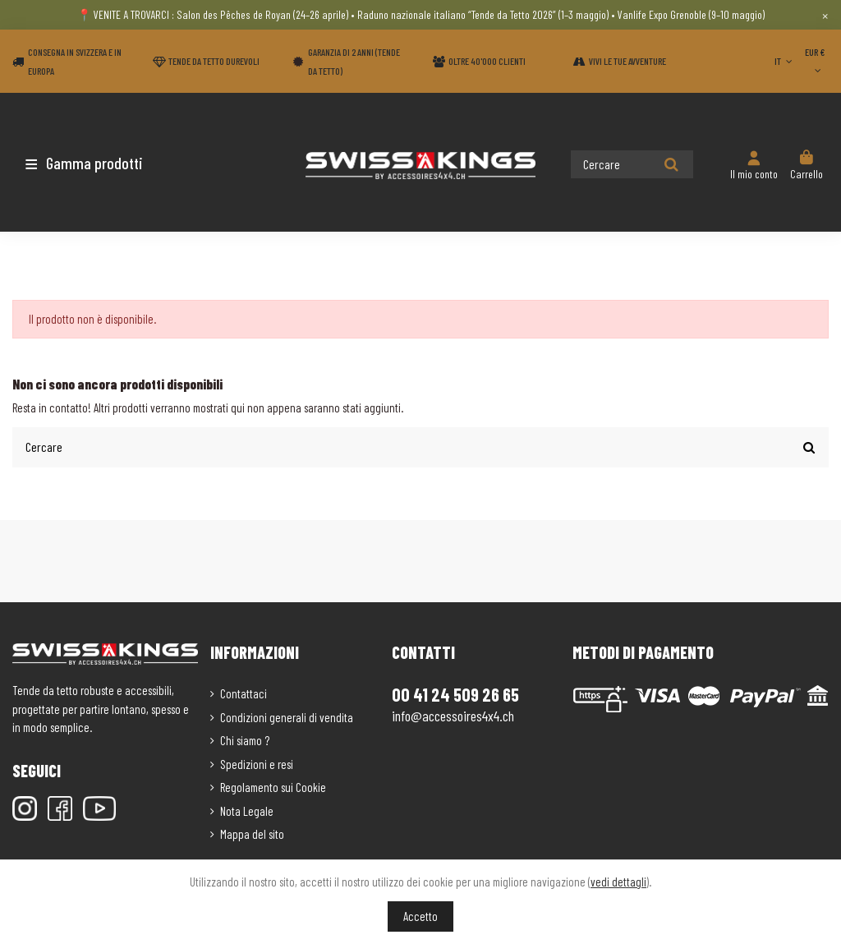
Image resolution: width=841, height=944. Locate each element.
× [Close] (825, 15)
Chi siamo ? (244, 739)
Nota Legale (246, 809)
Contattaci (243, 692)
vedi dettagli (618, 881)
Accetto (420, 916)
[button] (108, 162)
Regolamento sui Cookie (273, 786)
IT (784, 61)
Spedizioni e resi (256, 762)
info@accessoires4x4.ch (453, 715)
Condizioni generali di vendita (286, 715)
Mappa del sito (252, 833)
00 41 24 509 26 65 (455, 692)
